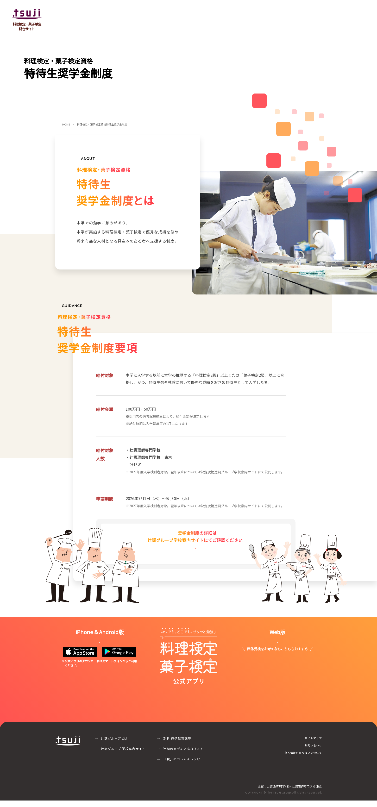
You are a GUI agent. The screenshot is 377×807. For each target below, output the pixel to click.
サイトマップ (313, 744)
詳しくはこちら (195, 556)
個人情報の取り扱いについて (303, 759)
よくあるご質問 (278, 13)
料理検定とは (161, 13)
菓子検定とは (193, 13)
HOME (66, 124)
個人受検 (247, 13)
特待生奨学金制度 (317, 13)
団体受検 (222, 13)
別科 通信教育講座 (177, 745)
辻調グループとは (114, 745)
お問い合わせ (353, 13)
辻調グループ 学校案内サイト (123, 755)
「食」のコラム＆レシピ (181, 765)
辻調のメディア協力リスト (183, 755)
